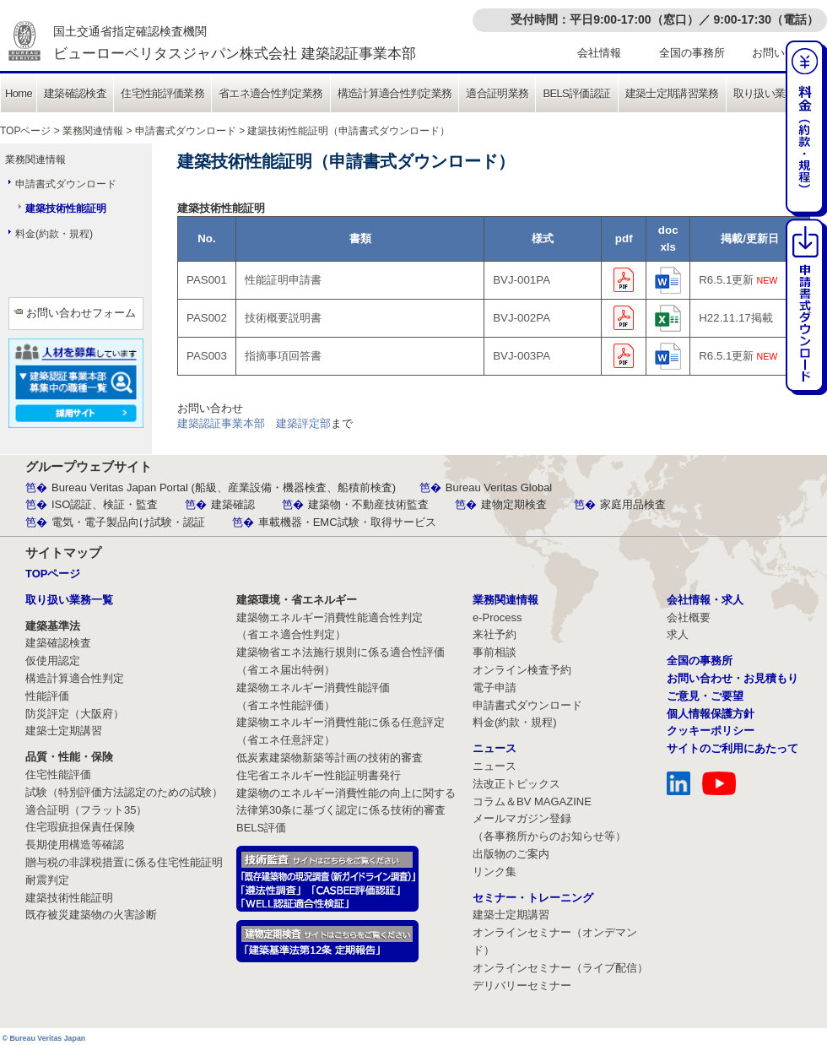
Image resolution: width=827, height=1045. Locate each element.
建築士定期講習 (63, 730)
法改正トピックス (516, 783)
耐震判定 (47, 880)
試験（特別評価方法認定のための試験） (124, 792)
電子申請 (494, 687)
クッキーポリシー (710, 730)
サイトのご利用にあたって (732, 748)
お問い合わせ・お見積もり (732, 678)
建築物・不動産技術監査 (368, 504)
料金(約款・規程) (54, 234)
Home (18, 93)
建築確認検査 (75, 93)
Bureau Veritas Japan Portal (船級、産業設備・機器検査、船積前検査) (223, 487)
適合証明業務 (497, 93)
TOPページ (25, 131)
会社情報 (599, 52)
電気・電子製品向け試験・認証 (128, 522)
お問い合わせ (785, 52)
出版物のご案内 (511, 853)
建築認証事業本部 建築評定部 (254, 423)
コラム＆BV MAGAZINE (532, 801)
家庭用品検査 (633, 504)
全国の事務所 (692, 52)
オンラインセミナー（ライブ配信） (560, 967)
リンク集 (494, 871)
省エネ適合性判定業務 (271, 93)
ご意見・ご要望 (705, 696)
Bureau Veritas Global (499, 487)
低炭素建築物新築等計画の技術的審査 (329, 757)
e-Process (497, 617)
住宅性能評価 (58, 774)
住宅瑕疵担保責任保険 (80, 826)
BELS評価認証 (576, 93)
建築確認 (233, 504)
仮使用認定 (52, 660)
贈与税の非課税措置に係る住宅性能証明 (124, 862)
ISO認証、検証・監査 (104, 504)
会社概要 (689, 617)
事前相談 (494, 652)
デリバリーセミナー (522, 985)
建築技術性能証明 (65, 208)
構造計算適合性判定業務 (395, 93)
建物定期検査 (514, 504)
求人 (678, 634)
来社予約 (494, 634)
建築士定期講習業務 (672, 93)
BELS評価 (261, 827)
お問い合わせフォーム (81, 312)
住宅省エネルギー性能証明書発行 (318, 775)
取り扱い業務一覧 (775, 93)
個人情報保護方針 (710, 713)
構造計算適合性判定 (74, 678)
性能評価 (47, 696)
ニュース (494, 766)
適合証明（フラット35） (86, 810)
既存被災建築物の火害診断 (91, 914)
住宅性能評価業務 (162, 93)
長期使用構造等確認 (74, 844)
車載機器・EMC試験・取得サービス (347, 522)
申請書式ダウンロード (185, 131)
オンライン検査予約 (522, 669)
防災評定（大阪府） (74, 713)
